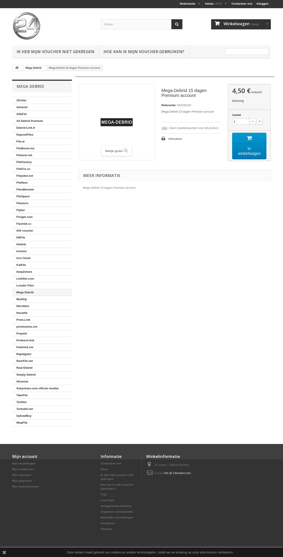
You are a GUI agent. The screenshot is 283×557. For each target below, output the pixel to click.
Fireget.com (24, 217)
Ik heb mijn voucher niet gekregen (55, 51)
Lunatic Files (25, 285)
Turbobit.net (24, 409)
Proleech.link (25, 340)
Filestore (22, 203)
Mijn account (24, 456)
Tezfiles (21, 402)
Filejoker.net (24, 175)
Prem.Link (23, 319)
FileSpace (23, 196)
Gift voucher (24, 230)
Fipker (20, 210)
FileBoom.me (25, 148)
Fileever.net (24, 155)
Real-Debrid (24, 367)
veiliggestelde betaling (116, 506)
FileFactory (24, 162)
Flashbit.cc (23, 223)
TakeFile (22, 395)
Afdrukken (175, 138)
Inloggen (263, 3)
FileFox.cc (23, 169)
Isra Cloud (23, 258)
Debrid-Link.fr (25, 127)
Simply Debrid (26, 374)
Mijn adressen (21, 475)
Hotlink (21, 244)
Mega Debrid (25, 292)
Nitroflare (22, 306)
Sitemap (106, 529)
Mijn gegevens (22, 480)
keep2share (24, 271)
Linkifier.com (25, 278)
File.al (20, 141)
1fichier (21, 100)
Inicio (104, 469)
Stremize (22, 381)
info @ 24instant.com (177, 473)
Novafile (22, 313)
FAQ (104, 494)
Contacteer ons (241, 3)
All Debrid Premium (29, 121)
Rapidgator (24, 354)
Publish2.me (24, 347)
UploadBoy (24, 415)
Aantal (236, 115)
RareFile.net (24, 361)
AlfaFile (21, 114)
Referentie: (168, 105)
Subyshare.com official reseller (37, 388)
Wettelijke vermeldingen (117, 517)
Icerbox (21, 251)
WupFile (21, 422)
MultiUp (21, 299)
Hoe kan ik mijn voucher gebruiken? (143, 51)
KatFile (21, 265)
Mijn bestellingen (23, 463)
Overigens (108, 523)
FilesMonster (25, 189)
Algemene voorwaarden (117, 511)
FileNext (22, 182)
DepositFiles (24, 134)
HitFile (20, 237)
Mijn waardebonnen (25, 486)
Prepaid (21, 333)
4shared (21, 107)
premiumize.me (26, 326)
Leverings (107, 500)
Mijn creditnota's (23, 469)
